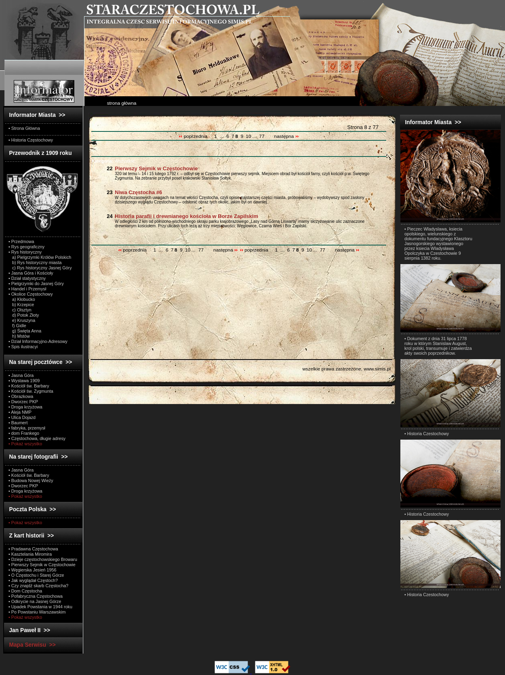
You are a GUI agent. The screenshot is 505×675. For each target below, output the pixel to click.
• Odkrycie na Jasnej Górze (34, 601)
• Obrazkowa (20, 396)
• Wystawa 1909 (24, 380)
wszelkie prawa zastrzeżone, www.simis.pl (346, 368)
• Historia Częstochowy (30, 140)
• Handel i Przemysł (27, 288)
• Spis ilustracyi (23, 346)
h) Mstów (19, 336)
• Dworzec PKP (23, 401)
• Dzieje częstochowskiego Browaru (42, 559)
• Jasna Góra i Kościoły (30, 273)
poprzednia (193, 136)
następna (286, 136)
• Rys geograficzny (26, 246)
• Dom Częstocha (25, 590)
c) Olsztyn (20, 309)
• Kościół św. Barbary (28, 385)
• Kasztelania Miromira (30, 554)
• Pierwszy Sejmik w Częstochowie (42, 564)
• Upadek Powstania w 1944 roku (40, 606)
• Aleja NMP (20, 412)
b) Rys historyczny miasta (34, 262)
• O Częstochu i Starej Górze (36, 575)
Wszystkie (113, 161)
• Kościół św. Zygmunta (30, 391)
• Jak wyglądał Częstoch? (33, 580)
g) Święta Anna (24, 330)
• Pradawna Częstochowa (33, 548)
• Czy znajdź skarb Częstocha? (38, 585)
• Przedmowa (21, 241)
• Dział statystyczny (27, 278)
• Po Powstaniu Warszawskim (36, 611)
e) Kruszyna (21, 320)
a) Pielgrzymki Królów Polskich (39, 257)
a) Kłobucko (21, 299)
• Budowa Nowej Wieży (30, 480)
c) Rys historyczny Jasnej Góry (40, 267)
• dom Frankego (23, 433)
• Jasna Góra (21, 375)
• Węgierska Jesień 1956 (32, 569)
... (222, 136)
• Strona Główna (24, 128)
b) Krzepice (21, 304)
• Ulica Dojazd (22, 417)
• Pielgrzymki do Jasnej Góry (36, 283)
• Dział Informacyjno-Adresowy (37, 341)
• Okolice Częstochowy (30, 294)
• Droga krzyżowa (25, 406)
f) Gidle (17, 325)
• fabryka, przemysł (26, 427)
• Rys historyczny (25, 252)
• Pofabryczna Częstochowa (35, 596)
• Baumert (17, 422)
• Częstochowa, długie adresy (36, 438)
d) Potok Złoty (23, 315)
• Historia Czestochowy (426, 433)
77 (261, 136)
